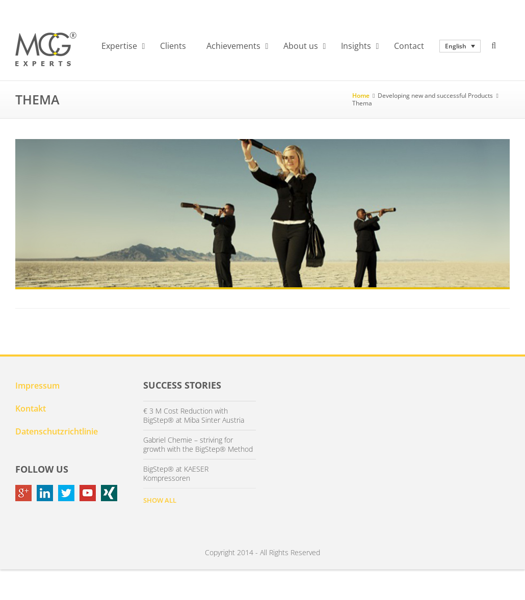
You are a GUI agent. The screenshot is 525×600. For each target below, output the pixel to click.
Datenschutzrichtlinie (56, 431)
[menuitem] (460, 46)
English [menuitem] (455, 46)
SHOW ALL (159, 500)
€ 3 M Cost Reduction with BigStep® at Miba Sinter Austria (193, 415)
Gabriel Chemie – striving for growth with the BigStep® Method (198, 444)
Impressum (37, 385)
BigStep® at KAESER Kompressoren (175, 474)
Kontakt (30, 408)
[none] (460, 46)
